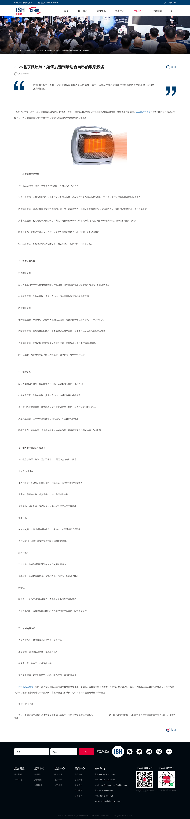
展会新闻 (78, 774)
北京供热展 (145, 112)
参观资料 (58, 779)
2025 (138, 112)
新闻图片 (78, 795)
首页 (66, 11)
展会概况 (18, 774)
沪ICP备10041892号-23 (101, 815)
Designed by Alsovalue (123, 815)
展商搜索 (58, 785)
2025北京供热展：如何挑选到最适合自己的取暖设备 (68, 50)
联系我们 (157, 11)
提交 (86, 751)
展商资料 (38, 779)
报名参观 (58, 774)
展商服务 (38, 785)
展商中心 (170, 3)
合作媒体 (78, 779)
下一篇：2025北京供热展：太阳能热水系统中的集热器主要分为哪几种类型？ (140, 715)
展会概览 (82, 11)
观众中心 (120, 11)
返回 (171, 67)
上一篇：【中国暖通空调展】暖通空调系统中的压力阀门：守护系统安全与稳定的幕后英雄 (50, 716)
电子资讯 (78, 785)
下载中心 (18, 779)
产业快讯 (78, 790)
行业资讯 (39, 50)
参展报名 (38, 774)
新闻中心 (138, 11)
